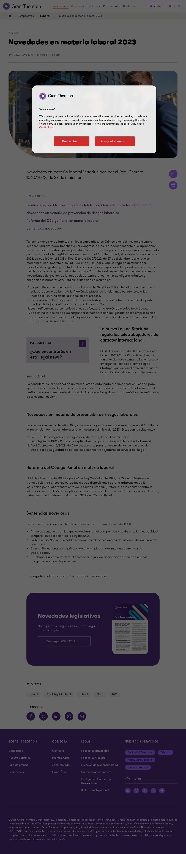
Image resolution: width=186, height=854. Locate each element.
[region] (94, 119)
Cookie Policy (46, 127)
